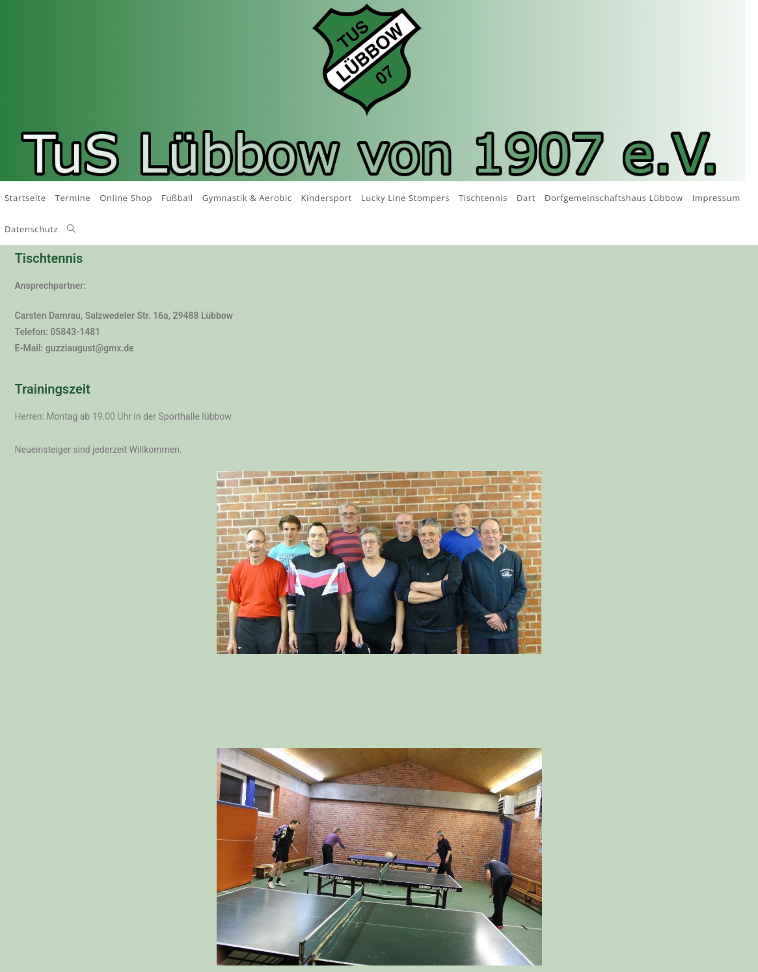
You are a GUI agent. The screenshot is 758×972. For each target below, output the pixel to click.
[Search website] (71, 229)
